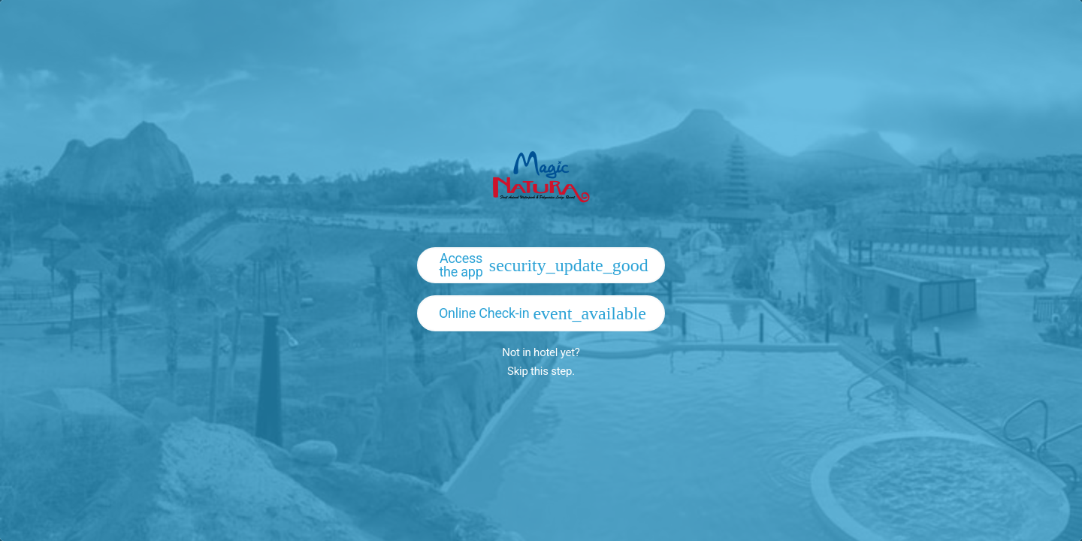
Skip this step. (541, 371)
